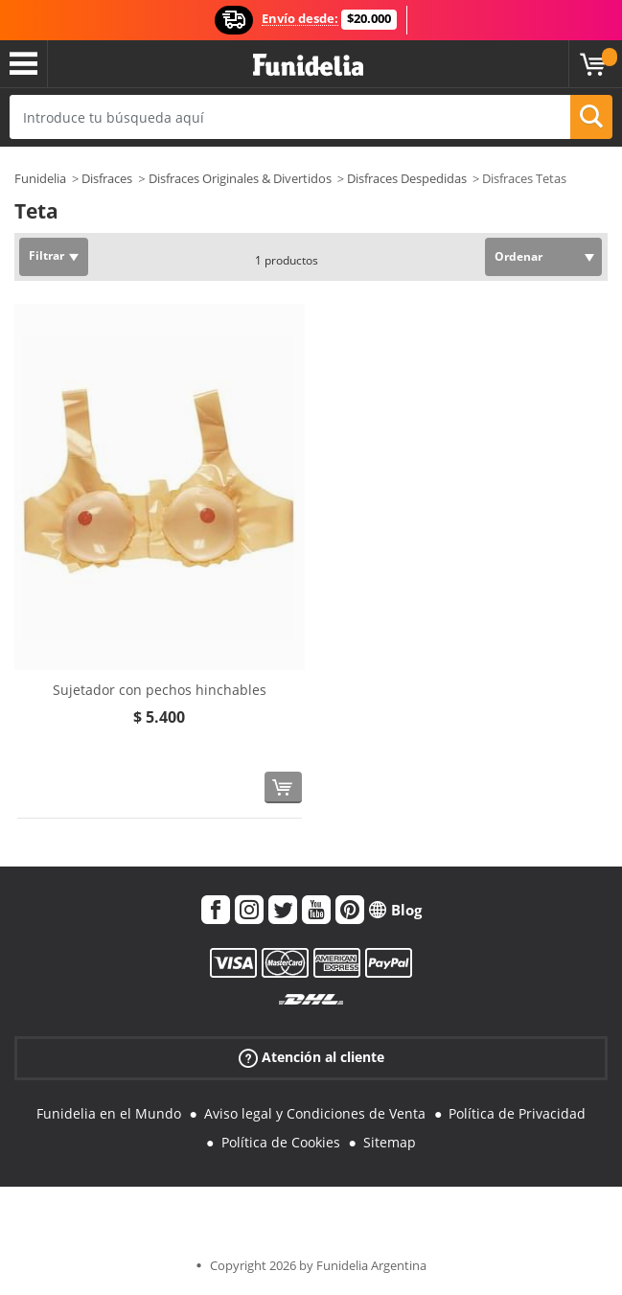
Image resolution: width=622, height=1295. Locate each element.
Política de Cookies (280, 1142)
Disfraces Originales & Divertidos (240, 178)
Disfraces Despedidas (407, 178)
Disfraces (106, 178)
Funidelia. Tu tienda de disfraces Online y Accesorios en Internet (308, 66)
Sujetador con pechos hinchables (159, 690)
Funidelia (40, 178)
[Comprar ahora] (283, 787)
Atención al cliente (311, 1057)
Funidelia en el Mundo (108, 1113)
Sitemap (389, 1142)
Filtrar (46, 255)
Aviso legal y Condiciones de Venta (315, 1113)
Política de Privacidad (517, 1113)
